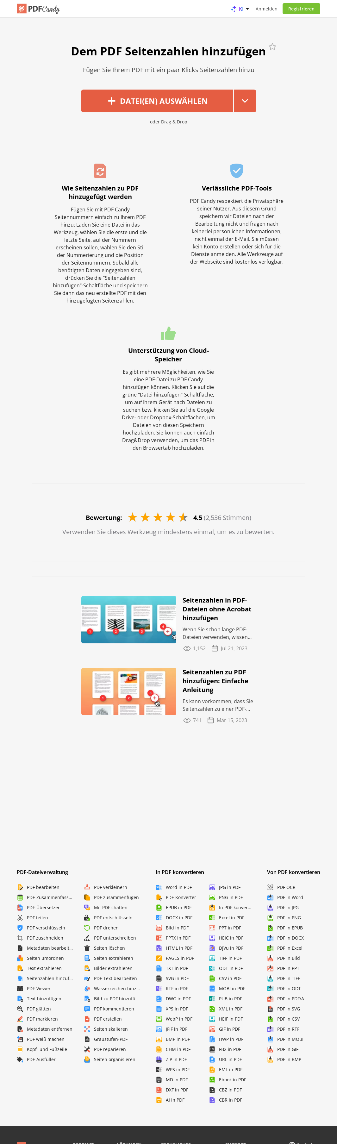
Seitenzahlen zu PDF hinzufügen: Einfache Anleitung (215, 681)
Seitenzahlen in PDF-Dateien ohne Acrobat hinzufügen (217, 609)
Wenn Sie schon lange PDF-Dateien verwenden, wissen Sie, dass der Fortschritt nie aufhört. (215, 633)
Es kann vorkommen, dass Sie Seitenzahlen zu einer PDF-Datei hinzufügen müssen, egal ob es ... (218, 705)
